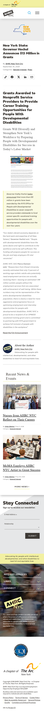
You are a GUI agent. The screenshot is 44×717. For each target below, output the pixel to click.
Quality (7, 702)
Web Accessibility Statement (15, 700)
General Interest (20, 70)
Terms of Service (21, 698)
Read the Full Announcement (15, 333)
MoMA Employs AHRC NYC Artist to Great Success (21, 468)
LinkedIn (25, 77)
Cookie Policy (35, 698)
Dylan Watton (10, 426)
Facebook (12, 77)
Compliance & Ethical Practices (24, 702)
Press (30, 70)
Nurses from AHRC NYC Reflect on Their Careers (19, 417)
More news (21, 487)
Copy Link (5, 77)
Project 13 (11, 708)
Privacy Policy (8, 698)
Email (31, 77)
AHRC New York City (8, 13)
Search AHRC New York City (29, 13)
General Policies (34, 700)
